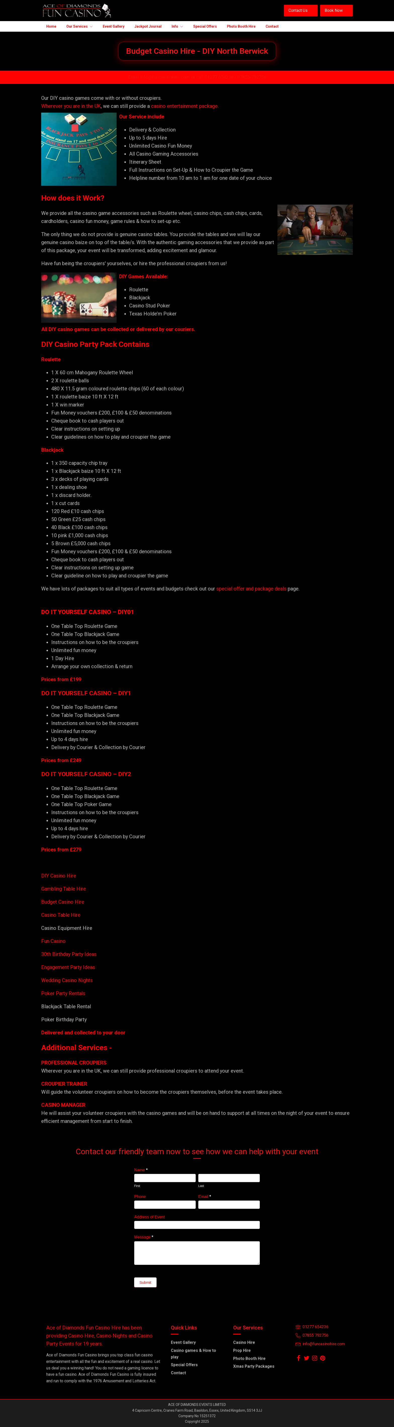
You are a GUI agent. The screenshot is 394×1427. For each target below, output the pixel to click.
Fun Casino (53, 941)
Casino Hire (244, 1342)
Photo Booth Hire (249, 1358)
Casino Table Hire (61, 915)
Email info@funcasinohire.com (159, 77)
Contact (178, 1372)
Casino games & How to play (193, 1353)
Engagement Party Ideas (68, 967)
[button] (301, 10)
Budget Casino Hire (63, 902)
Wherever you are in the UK (71, 106)
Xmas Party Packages (253, 1366)
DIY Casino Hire (58, 876)
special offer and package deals (251, 589)
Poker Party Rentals (63, 993)
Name (140, 1170)
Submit (145, 1282)
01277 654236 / (221, 77)
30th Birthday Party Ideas (68, 954)
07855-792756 (251, 77)
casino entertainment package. (185, 106)
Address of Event (149, 1217)
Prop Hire (242, 1350)
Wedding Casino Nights (67, 980)
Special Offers (184, 1364)
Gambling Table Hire (63, 889)
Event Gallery (183, 1342)
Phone (140, 1196)
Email (204, 1196)
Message (143, 1237)
